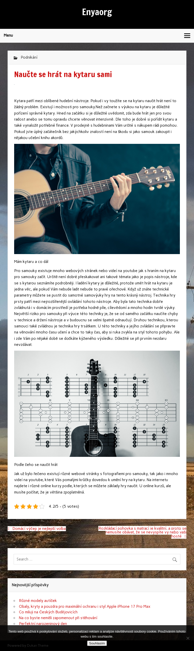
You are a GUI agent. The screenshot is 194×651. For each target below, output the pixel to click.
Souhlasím (97, 643)
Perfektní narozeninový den (43, 623)
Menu (8, 35)
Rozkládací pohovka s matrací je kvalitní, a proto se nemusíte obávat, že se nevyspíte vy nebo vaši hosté (142, 532)
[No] (187, 638)
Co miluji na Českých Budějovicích (48, 612)
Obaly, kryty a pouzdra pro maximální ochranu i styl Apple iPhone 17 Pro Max (84, 606)
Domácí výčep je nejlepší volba (39, 528)
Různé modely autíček (38, 600)
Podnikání (29, 57)
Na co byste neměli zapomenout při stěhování (58, 618)
